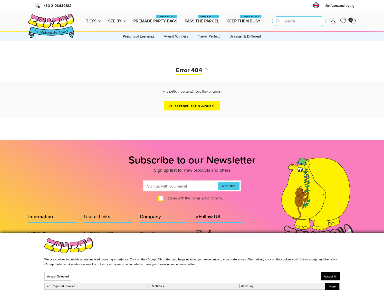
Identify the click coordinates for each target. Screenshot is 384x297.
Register (228, 185)
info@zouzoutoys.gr (339, 5)
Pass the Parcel (202, 19)
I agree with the (194, 198)
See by (117, 21)
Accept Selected (58, 276)
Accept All (330, 276)
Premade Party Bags (155, 19)
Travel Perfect (209, 36)
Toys (93, 21)
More (332, 286)
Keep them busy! (244, 19)
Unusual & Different (245, 36)
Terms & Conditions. (207, 198)
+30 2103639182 (53, 5)
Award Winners (176, 36)
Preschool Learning (138, 36)
